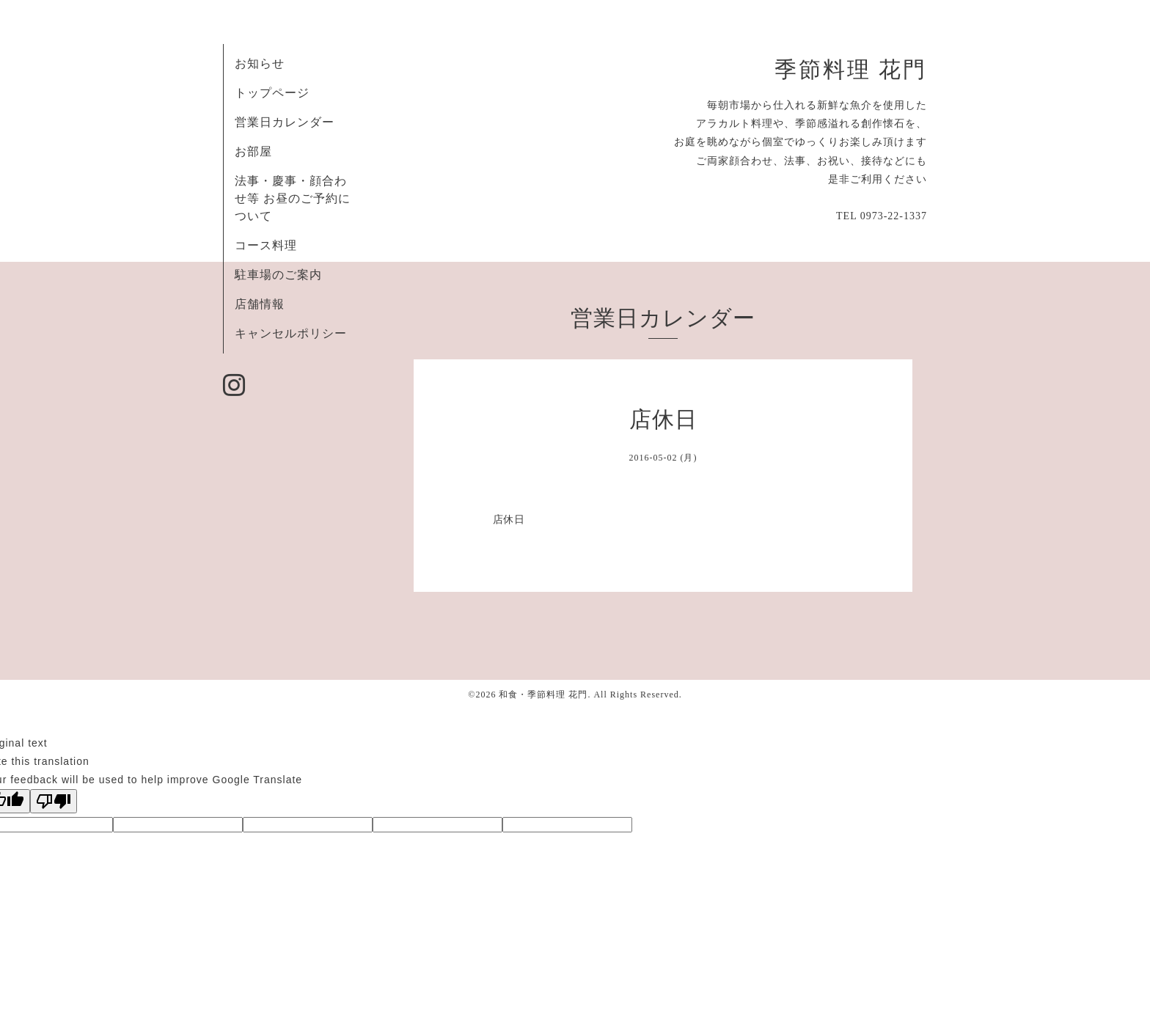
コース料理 (266, 245)
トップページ (272, 93)
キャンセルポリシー (291, 333)
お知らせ (260, 63)
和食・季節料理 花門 (543, 694)
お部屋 (253, 151)
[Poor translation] (53, 801)
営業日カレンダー (284, 122)
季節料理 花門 (850, 69)
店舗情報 (260, 304)
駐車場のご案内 (278, 274)
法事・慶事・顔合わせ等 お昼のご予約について (293, 198)
